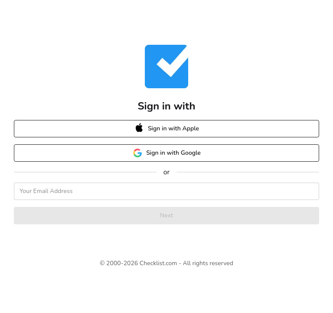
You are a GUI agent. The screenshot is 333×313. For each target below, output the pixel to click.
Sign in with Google (166, 153)
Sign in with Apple (162, 128)
